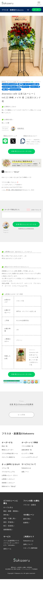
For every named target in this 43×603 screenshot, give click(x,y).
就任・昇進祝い (9, 522)
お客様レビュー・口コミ (10, 475)
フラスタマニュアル (8, 472)
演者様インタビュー (8, 483)
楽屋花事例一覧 (27, 450)
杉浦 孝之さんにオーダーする (21, 151)
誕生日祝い (27, 519)
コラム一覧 (5, 468)
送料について (28, 544)
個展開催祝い (8, 529)
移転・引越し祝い (9, 518)
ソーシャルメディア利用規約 (30, 569)
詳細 (32, 81)
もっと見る (21, 414)
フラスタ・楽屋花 (29, 505)
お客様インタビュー (8, 479)
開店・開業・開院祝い (11, 511)
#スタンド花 (35, 87)
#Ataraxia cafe (15, 89)
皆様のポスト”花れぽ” (9, 486)
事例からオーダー (7, 450)
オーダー (36, 9)
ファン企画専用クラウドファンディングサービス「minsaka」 (11, 543)
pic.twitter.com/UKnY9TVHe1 (12, 187)
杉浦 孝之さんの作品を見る (26, 228)
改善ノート (25, 472)
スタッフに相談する (8, 457)
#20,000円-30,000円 (9, 84)
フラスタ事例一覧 (27, 446)
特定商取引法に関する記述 (12, 569)
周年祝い (6, 515)
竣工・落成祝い (9, 526)
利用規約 (29, 567)
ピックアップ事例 (27, 453)
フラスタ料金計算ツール (10, 453)
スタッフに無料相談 (30, 548)
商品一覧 (5, 446)
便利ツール (7, 549)
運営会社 (13, 567)
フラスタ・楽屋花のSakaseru (13, 10)
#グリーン (25, 87)
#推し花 (5, 89)
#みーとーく (6, 177)
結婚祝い (26, 522)
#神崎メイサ (27, 177)
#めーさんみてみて (16, 177)
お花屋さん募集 (21, 567)
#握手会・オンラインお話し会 (28, 84)
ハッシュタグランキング (30, 457)
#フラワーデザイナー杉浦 (11, 87)
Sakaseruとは (26, 468)
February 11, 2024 (28, 190)
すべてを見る (8, 507)
